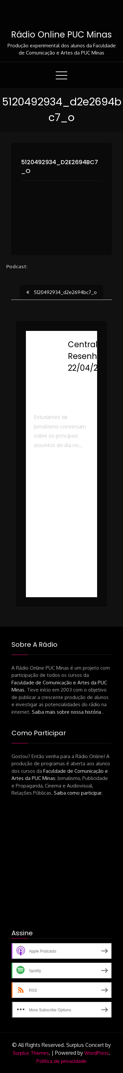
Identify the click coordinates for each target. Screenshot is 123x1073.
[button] (61, 478)
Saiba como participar (77, 793)
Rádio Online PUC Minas (61, 34)
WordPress (96, 1053)
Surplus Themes (31, 1053)
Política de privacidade (61, 1061)
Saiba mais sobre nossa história (67, 712)
